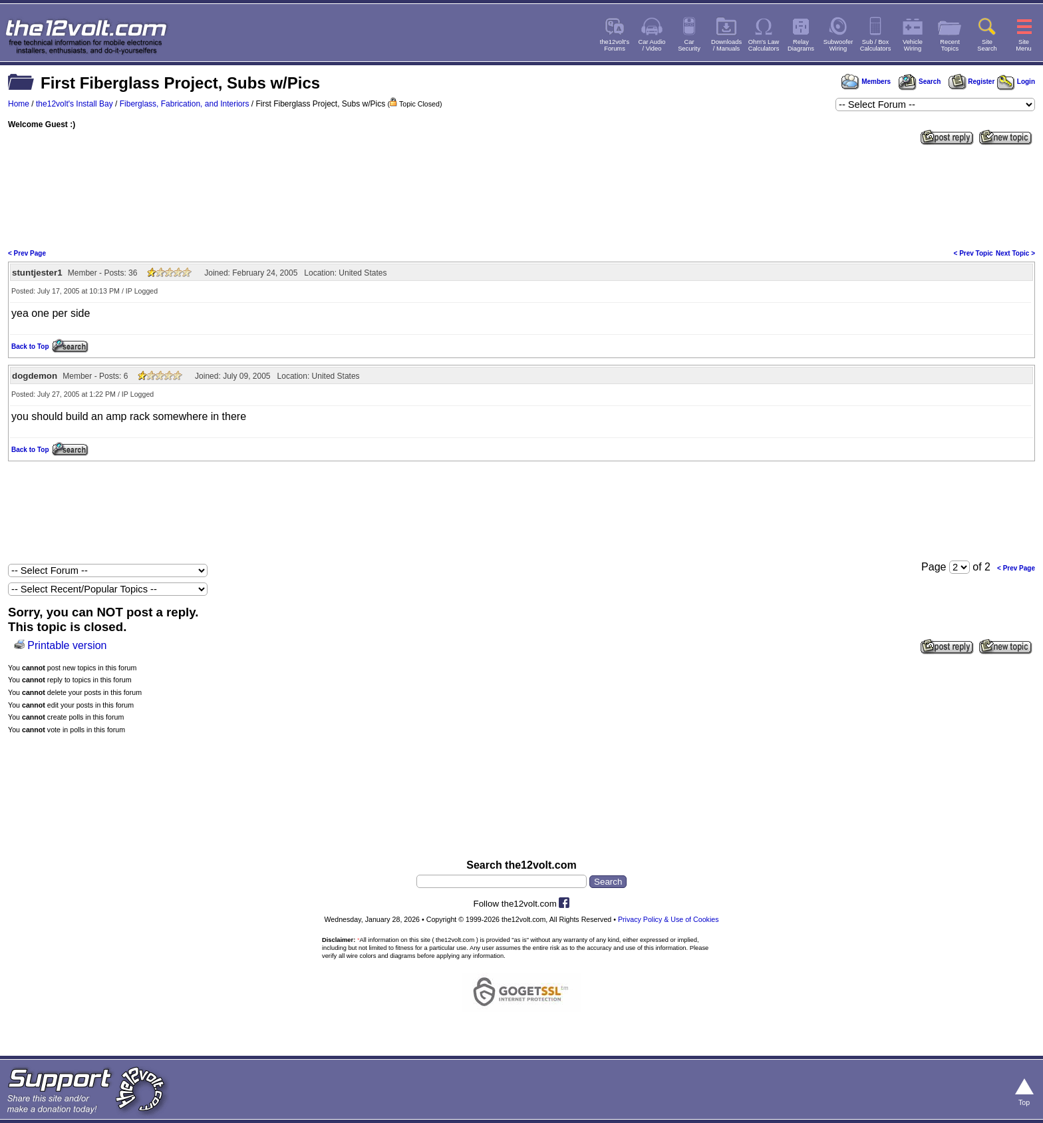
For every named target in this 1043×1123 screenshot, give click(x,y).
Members (866, 81)
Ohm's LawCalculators (764, 45)
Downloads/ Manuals (726, 45)
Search (919, 81)
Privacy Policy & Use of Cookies (668, 919)
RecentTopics (950, 45)
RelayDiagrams (801, 45)
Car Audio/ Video (652, 45)
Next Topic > (1015, 253)
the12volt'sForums (614, 45)
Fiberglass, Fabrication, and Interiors (184, 104)
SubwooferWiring (838, 45)
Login (1016, 81)
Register (972, 81)
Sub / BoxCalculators (875, 45)
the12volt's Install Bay (74, 104)
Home (18, 104)
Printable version (66, 645)
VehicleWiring (913, 45)
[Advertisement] (521, 196)
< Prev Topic (973, 253)
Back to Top (30, 346)
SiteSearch (987, 45)
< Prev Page (27, 253)
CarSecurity (689, 45)
